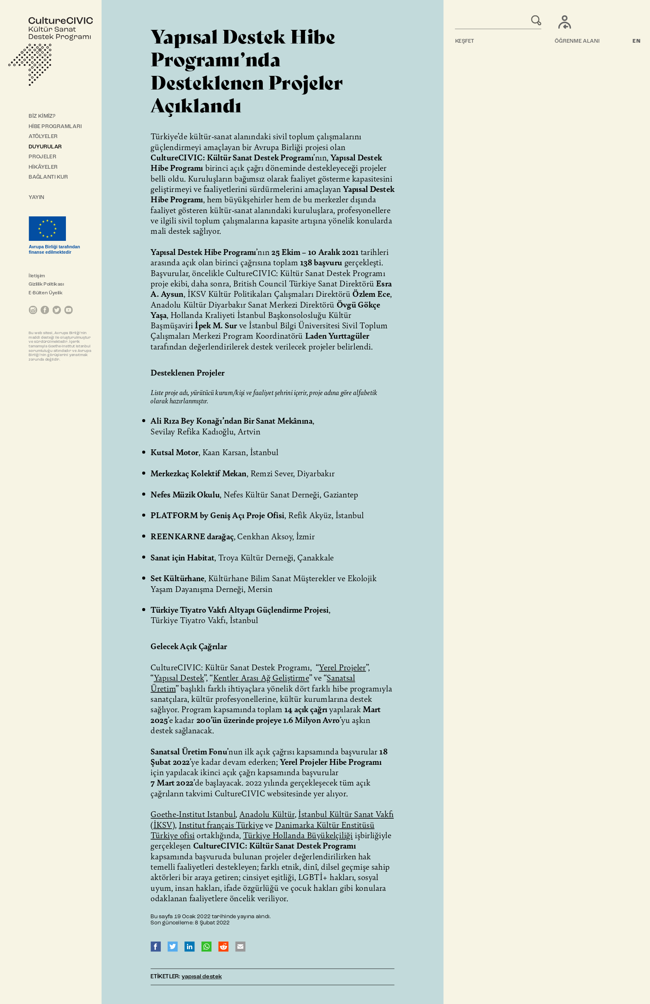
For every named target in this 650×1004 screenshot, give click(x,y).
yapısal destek (202, 977)
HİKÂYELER (43, 167)
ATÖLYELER (43, 136)
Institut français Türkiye (221, 824)
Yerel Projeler (342, 667)
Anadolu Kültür (266, 814)
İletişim (37, 276)
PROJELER (42, 157)
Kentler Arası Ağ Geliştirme (261, 677)
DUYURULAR (45, 147)
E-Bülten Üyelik (46, 293)
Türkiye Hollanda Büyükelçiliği (298, 835)
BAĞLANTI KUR (48, 177)
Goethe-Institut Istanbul (192, 814)
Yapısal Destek (179, 677)
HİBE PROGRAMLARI (55, 126)
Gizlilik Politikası (46, 284)
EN (637, 41)
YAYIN (36, 197)
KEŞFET (464, 41)
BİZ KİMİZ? (42, 116)
